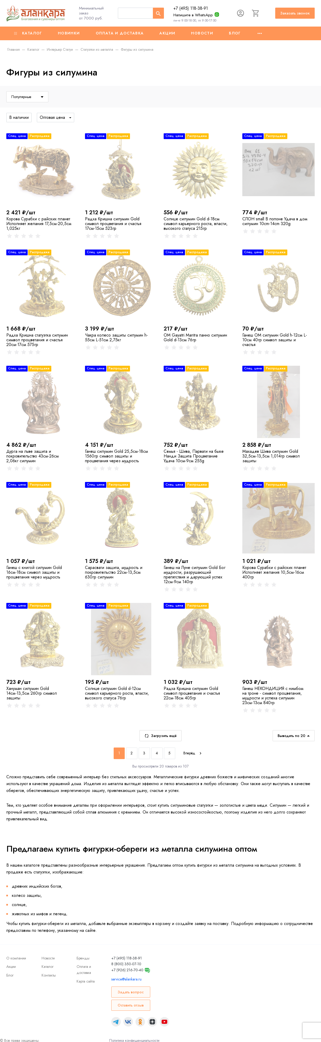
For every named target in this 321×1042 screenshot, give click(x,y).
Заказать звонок (295, 13)
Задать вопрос (131, 992)
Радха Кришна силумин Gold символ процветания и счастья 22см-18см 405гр (192, 693)
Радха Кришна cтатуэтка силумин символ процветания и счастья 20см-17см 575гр (37, 340)
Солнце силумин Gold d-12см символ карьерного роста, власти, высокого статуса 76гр (117, 693)
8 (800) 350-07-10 (126, 964)
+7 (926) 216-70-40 (127, 970)
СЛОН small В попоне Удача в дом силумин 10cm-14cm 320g (274, 221)
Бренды (83, 958)
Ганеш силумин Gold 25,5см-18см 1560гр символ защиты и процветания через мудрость (116, 456)
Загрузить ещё (160, 735)
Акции (167, 33)
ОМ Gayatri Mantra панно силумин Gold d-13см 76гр (195, 337)
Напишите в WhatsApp (193, 15)
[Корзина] (256, 13)
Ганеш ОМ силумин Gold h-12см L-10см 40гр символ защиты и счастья (274, 340)
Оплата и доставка (120, 33)
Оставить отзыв (131, 1005)
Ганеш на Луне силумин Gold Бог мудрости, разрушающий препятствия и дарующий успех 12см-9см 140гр (194, 575)
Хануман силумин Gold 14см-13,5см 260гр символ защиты (31, 693)
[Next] (193, 753)
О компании (16, 958)
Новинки (69, 33)
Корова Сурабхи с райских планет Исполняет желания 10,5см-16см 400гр (274, 572)
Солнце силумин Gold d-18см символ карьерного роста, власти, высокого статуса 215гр (196, 223)
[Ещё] (260, 33)
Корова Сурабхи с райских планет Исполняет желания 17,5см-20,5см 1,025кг (38, 223)
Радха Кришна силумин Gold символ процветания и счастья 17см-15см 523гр (113, 223)
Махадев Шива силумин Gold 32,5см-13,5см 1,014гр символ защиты (271, 456)
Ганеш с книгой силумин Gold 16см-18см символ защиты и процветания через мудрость (34, 572)
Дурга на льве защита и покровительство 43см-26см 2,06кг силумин (32, 456)
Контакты (49, 975)
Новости (202, 33)
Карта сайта (86, 981)
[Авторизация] (240, 13)
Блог (235, 33)
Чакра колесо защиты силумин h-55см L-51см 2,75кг (116, 337)
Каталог (28, 33)
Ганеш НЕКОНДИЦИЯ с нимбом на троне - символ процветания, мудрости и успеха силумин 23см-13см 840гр (272, 695)
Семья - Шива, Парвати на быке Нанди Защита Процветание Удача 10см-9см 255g (194, 456)
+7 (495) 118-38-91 (190, 8)
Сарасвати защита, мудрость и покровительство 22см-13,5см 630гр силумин (113, 572)
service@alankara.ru (126, 979)
